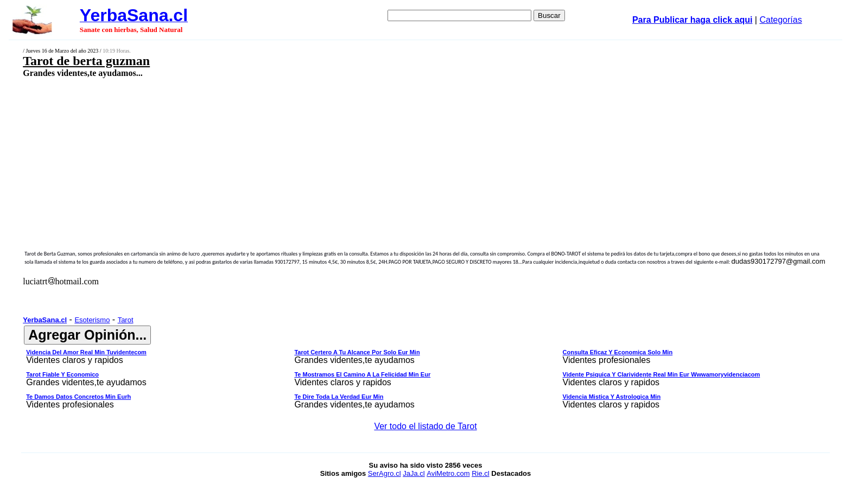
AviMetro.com (448, 473)
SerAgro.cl (384, 473)
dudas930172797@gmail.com (778, 261)
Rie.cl (481, 473)
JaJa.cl (413, 473)
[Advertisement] (333, 156)
